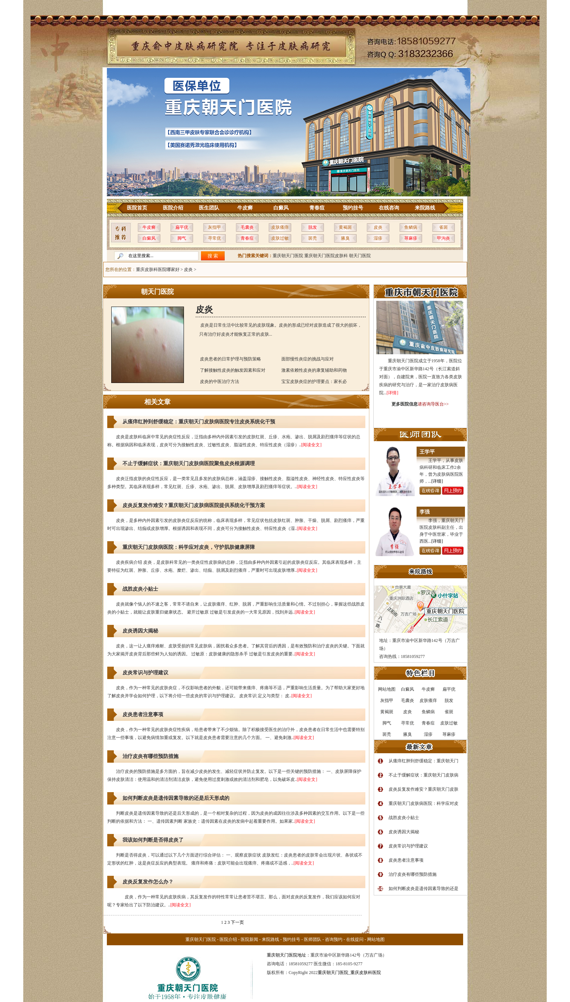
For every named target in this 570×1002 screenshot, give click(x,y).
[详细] (437, 481)
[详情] (392, 392)
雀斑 (443, 227)
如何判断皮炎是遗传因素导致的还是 (423, 888)
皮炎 (378, 227)
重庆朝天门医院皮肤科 (326, 255)
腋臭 (345, 238)
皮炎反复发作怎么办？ (148, 882)
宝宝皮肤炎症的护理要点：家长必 (314, 381)
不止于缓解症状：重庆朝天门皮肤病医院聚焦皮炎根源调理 (189, 463)
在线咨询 (389, 208)
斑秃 (312, 238)
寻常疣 (214, 238)
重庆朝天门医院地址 (286, 955)
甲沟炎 (443, 238)
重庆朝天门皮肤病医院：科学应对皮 (423, 803)
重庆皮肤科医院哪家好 (158, 269)
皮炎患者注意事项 (143, 714)
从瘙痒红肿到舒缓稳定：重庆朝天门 (423, 760)
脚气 (181, 238)
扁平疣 (181, 227)
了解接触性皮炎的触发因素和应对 (232, 370)
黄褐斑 (345, 227)
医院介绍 (173, 208)
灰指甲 (214, 227)
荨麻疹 (410, 238)
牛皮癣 (245, 208)
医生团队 (209, 208)
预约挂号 (353, 208)
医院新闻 (249, 939)
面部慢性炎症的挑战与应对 (307, 359)
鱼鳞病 (410, 227)
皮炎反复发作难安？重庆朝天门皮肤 (423, 789)
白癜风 (281, 208)
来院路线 (425, 208)
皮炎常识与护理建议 (145, 672)
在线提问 (355, 939)
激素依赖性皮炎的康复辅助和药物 (314, 370)
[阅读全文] (311, 444)
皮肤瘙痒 (280, 227)
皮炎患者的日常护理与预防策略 (230, 359)
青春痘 (317, 208)
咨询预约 (333, 939)
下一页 (237, 922)
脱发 (312, 227)
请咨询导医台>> (433, 404)
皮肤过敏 (280, 238)
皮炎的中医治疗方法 (219, 381)
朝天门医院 (360, 255)
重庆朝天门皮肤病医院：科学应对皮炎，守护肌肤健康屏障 (189, 547)
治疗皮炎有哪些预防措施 (150, 756)
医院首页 (137, 208)
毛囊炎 (247, 227)
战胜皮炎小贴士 (140, 589)
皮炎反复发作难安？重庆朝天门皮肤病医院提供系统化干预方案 (194, 505)
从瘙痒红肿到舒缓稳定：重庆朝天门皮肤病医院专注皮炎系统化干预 (199, 421)
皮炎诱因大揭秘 (140, 631)
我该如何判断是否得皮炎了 (153, 840)
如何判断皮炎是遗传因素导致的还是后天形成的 (176, 798)
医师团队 (312, 939)
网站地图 (376, 939)
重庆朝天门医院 (288, 255)
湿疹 (378, 238)
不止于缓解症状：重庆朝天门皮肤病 (423, 775)
